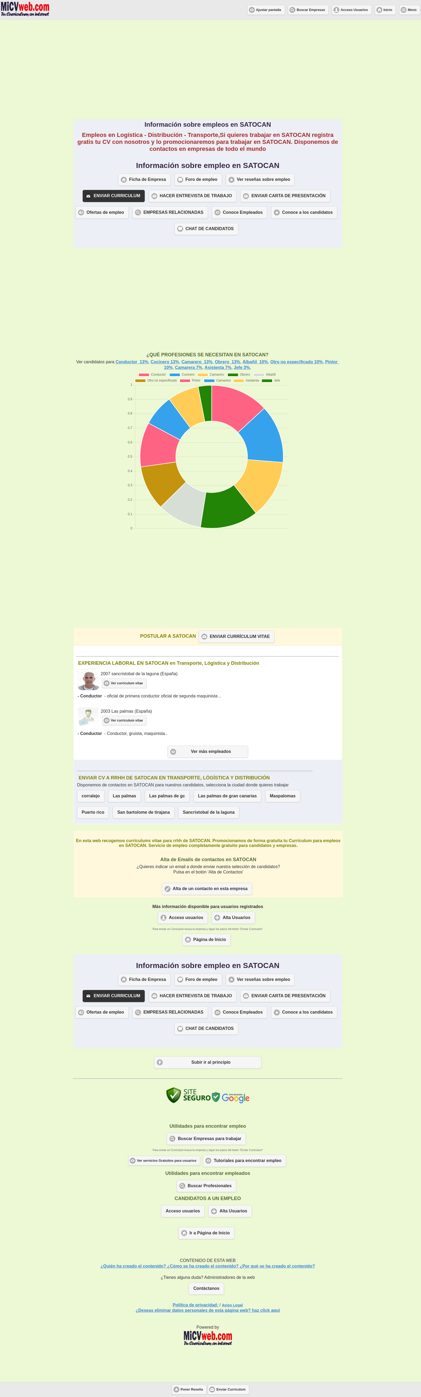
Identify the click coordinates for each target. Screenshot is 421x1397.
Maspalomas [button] (283, 796)
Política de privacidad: (195, 1305)
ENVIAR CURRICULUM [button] (117, 195)
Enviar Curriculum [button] (230, 1389)
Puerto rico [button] (93, 812)
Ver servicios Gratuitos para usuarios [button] (167, 1161)
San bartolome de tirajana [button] (143, 812)
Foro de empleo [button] (201, 179)
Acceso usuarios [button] (186, 917)
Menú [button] (412, 10)
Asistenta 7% (218, 367)
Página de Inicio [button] (209, 939)
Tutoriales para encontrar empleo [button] (247, 1160)
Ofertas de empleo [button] (105, 212)
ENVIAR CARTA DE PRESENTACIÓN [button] (288, 195)
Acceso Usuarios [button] (354, 10)
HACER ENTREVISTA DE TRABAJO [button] (196, 195)
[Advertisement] (208, 69)
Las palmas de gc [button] (167, 796)
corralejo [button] (91, 796)
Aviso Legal (232, 1305)
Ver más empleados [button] (211, 751)
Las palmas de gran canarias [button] (227, 796)
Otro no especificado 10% (296, 362)
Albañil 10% (255, 362)
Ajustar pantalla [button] (268, 10)
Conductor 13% (131, 362)
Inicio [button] (387, 10)
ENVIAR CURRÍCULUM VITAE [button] (240, 636)
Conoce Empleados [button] (243, 212)
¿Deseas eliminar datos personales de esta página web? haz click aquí (208, 1310)
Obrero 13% (227, 362)
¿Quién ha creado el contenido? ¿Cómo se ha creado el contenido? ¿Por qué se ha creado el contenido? (208, 1266)
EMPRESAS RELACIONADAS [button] (173, 212)
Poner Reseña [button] (191, 1389)
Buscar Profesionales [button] (210, 1185)
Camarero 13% (197, 362)
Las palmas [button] (124, 796)
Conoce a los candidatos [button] (307, 212)
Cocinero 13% (165, 362)
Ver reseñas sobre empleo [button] (263, 179)
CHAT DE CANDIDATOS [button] (210, 228)
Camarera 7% (188, 367)
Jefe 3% (242, 367)
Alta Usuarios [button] (236, 917)
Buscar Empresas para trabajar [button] (209, 1138)
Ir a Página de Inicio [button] (210, 1233)
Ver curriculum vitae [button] (127, 683)
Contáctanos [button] (206, 1288)
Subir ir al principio (211, 1062)
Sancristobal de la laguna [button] (209, 812)
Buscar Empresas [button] (311, 10)
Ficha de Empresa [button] (147, 179)
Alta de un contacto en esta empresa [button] (210, 888)
